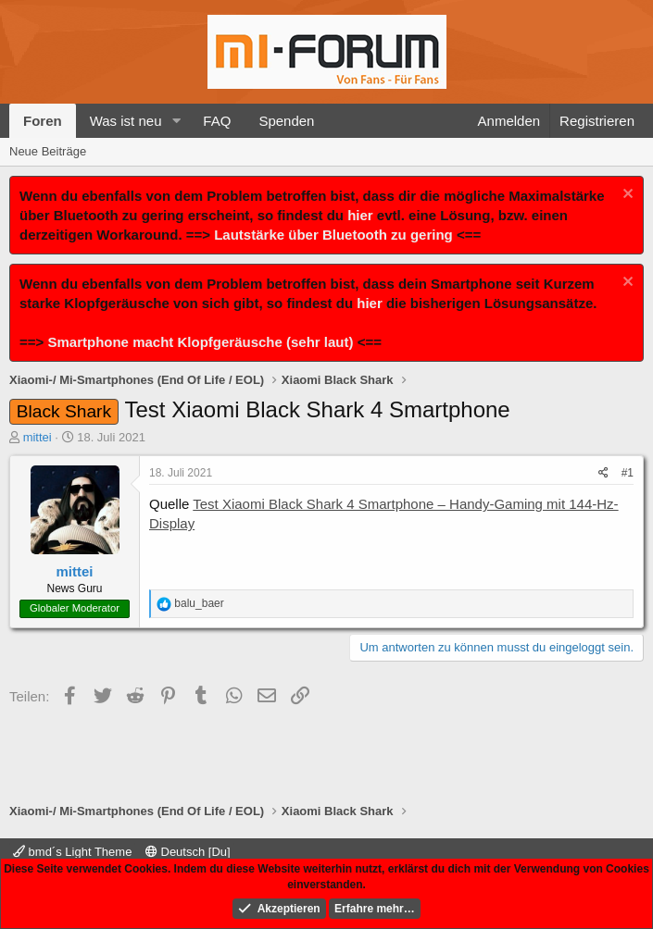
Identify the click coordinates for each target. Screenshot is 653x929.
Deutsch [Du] (188, 852)
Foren (42, 121)
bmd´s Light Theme (72, 852)
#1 (628, 472)
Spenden (286, 121)
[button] (176, 121)
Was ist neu (126, 121)
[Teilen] (603, 473)
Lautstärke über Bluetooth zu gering (333, 234)
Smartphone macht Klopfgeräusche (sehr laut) (200, 342)
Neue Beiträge (47, 151)
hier (360, 215)
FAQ (217, 121)
